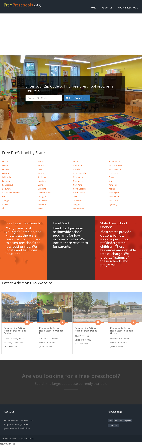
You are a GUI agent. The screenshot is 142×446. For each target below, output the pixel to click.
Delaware (6, 188)
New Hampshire (80, 173)
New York (77, 185)
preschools (113, 425)
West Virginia (114, 196)
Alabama (6, 161)
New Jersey (78, 177)
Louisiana (42, 181)
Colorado (6, 181)
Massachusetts (44, 192)
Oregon (76, 204)
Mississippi (42, 204)
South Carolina (115, 165)
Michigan (42, 196)
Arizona (5, 169)
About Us (107, 7)
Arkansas (6, 173)
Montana (77, 161)
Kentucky (42, 177)
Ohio (75, 196)
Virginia (112, 188)
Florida (5, 196)
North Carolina (79, 188)
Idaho (4, 208)
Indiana (41, 165)
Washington (114, 192)
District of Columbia (11, 192)
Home (93, 7)
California (6, 177)
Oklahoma (77, 200)
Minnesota (42, 200)
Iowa (40, 169)
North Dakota (79, 192)
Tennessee (113, 173)
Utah (111, 181)
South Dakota (115, 169)
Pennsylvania (79, 208)
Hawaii (5, 204)
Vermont (112, 185)
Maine (40, 185)
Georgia (5, 200)
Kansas (41, 173)
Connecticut (7, 185)
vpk (110, 420)
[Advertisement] (71, 34)
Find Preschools (76, 98)
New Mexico (78, 181)
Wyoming (113, 204)
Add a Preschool (128, 7)
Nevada (76, 169)
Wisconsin (113, 200)
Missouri (41, 208)
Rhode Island (114, 161)
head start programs (123, 420)
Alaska (5, 165)
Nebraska (77, 165)
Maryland (42, 188)
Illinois (40, 161)
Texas (111, 177)
